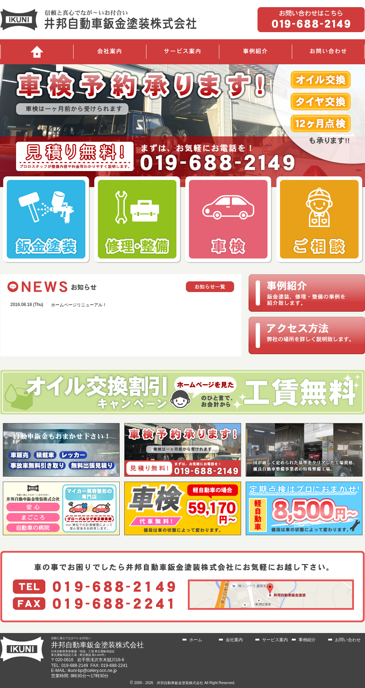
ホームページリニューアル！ (79, 304)
